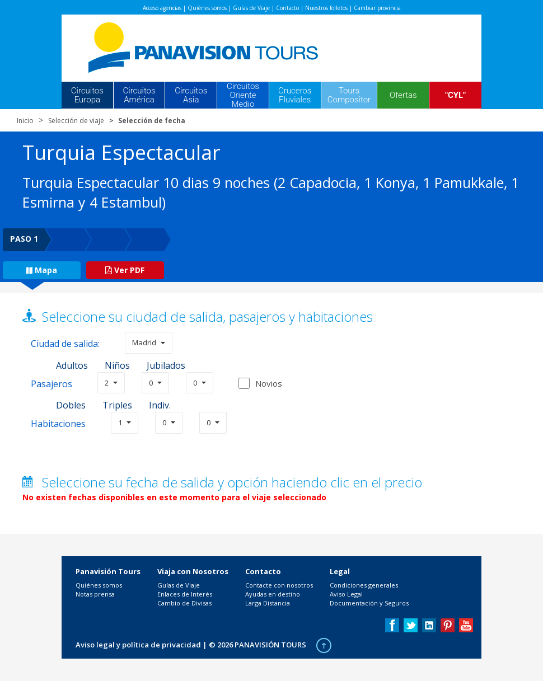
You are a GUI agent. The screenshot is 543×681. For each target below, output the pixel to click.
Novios (268, 383)
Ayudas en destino (272, 594)
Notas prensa (95, 594)
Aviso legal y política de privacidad (138, 645)
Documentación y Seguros (369, 603)
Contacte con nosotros (279, 585)
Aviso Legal (346, 594)
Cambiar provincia (377, 8)
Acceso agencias (162, 8)
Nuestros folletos (326, 8)
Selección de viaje (76, 120)
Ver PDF (124, 270)
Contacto (287, 8)
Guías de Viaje (251, 8)
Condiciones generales (364, 585)
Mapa (41, 270)
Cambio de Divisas (184, 603)
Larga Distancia (267, 603)
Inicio (25, 120)
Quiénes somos (207, 8)
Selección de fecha (151, 120)
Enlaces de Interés (184, 594)
